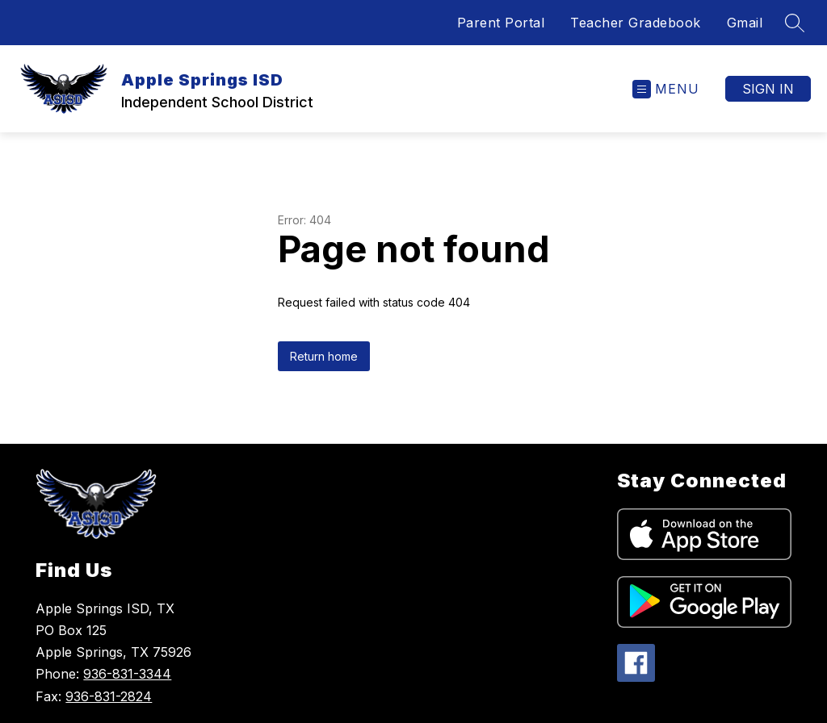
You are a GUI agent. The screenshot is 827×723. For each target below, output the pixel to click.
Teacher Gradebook (635, 23)
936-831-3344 (127, 674)
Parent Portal (501, 23)
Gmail (745, 23)
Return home (324, 356)
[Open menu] (665, 89)
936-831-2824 (108, 696)
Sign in (768, 89)
